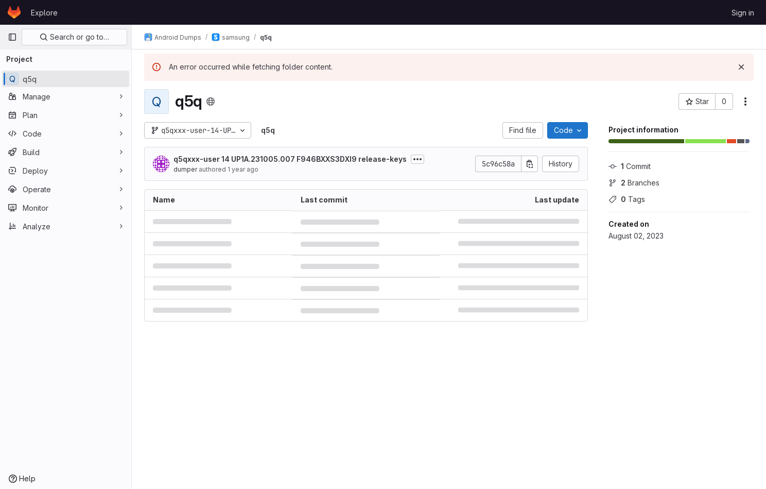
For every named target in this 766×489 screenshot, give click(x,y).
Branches (633, 182)
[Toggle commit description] (417, 159)
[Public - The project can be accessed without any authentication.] (210, 101)
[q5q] (65, 79)
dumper (185, 169)
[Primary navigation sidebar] (12, 37)
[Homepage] (14, 12)
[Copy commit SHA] (529, 164)
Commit (629, 166)
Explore (44, 12)
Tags (626, 199)
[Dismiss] (741, 67)
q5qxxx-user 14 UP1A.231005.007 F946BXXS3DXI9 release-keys (290, 159)
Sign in (743, 12)
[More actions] (745, 101)
